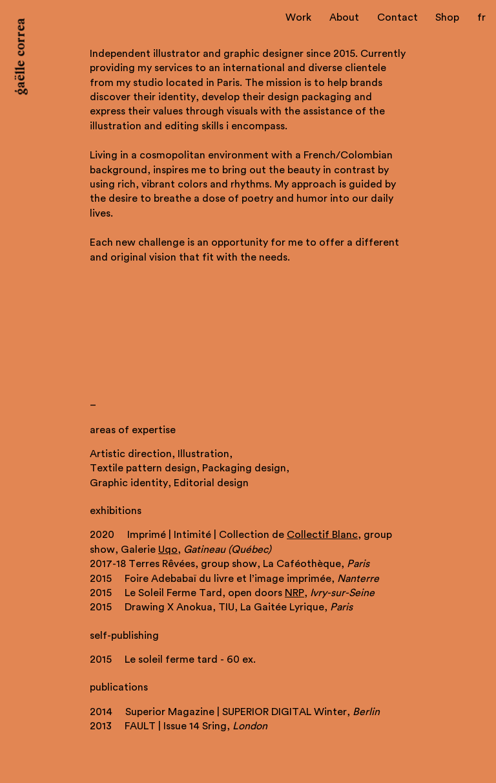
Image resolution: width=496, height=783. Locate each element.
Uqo (168, 549)
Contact (397, 17)
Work (298, 17)
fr (481, 17)
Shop (447, 17)
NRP (294, 593)
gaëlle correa (22, 57)
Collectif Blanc (322, 535)
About (344, 17)
